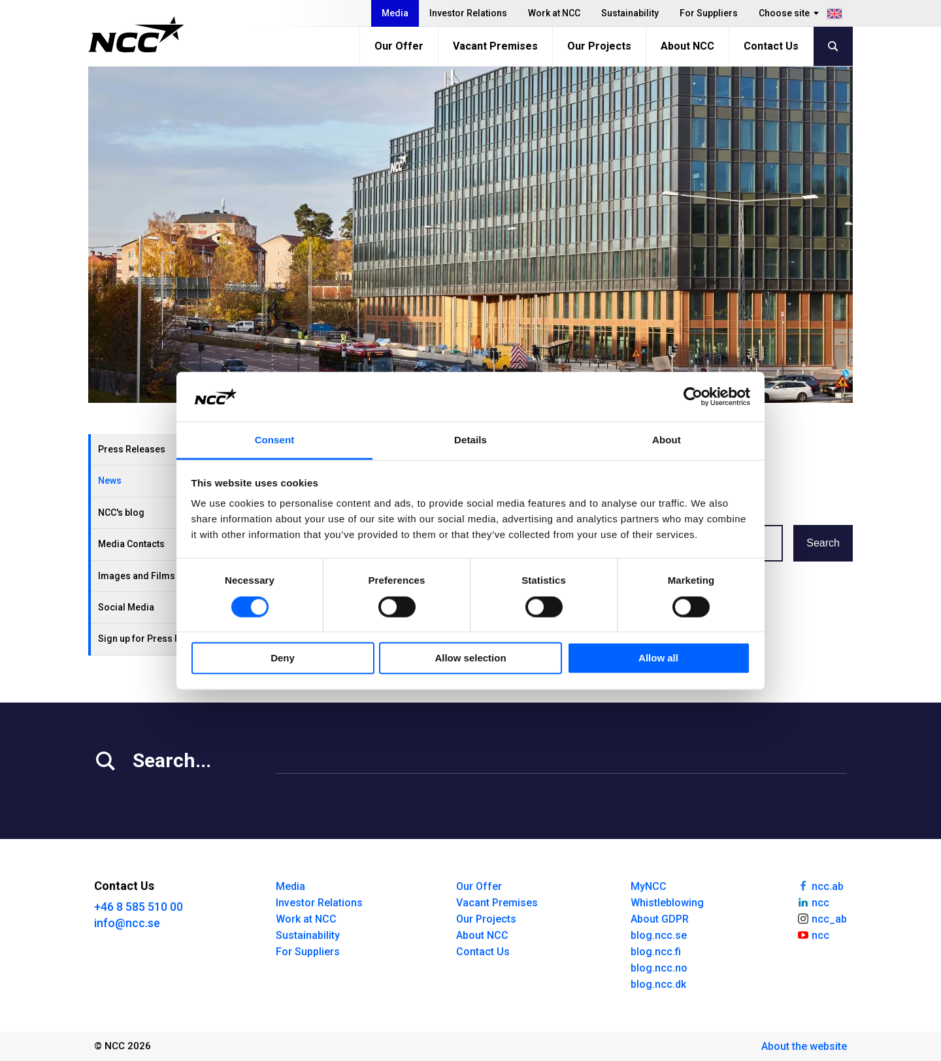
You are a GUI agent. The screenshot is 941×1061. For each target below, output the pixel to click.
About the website (804, 1046)
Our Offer (398, 46)
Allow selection (470, 658)
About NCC (687, 46)
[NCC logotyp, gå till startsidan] (136, 34)
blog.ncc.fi (656, 951)
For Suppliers (709, 13)
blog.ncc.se (659, 935)
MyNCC (649, 886)
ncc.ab (820, 885)
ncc (813, 902)
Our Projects (599, 46)
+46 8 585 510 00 (138, 906)
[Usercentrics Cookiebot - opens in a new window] (693, 396)
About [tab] (666, 440)
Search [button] (823, 542)
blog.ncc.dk (658, 984)
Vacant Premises (495, 46)
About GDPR (660, 919)
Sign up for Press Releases (156, 638)
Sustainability (630, 13)
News (110, 480)
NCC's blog (121, 512)
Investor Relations (468, 13)
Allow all (658, 658)
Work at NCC (554, 13)
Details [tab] (470, 440)
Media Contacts (131, 544)
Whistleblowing (667, 902)
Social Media (126, 607)
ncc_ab (822, 918)
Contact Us (771, 46)
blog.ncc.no (659, 968)
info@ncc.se (127, 923)
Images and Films (136, 576)
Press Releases (131, 449)
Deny (283, 658)
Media (395, 13)
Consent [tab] (275, 440)
